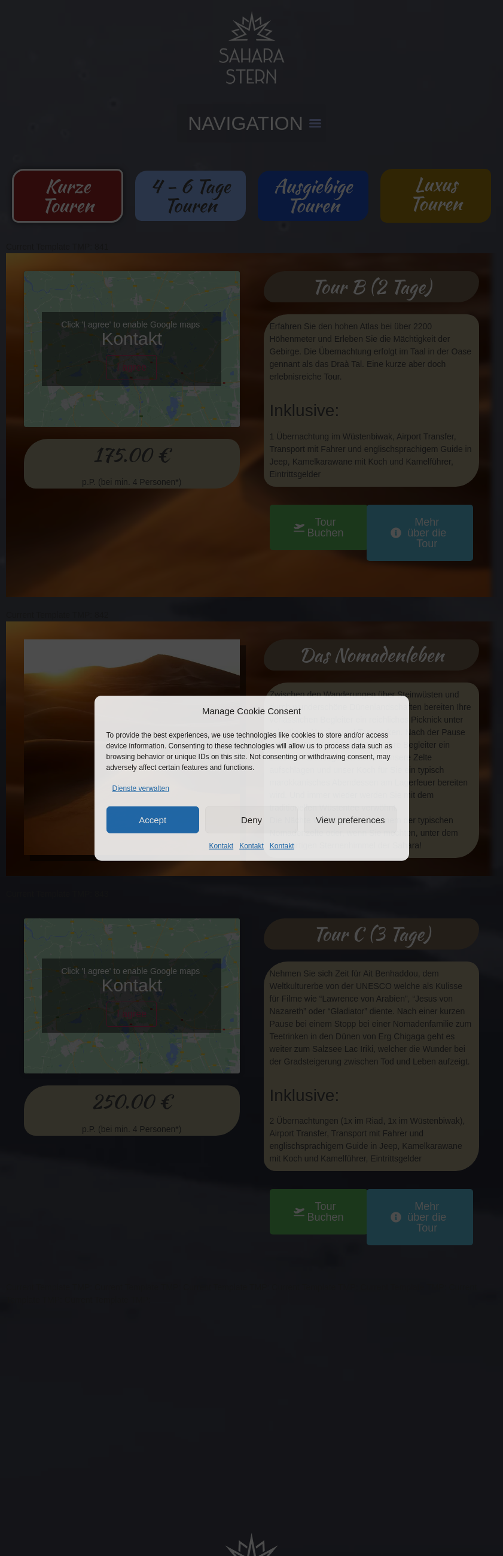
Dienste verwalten (140, 788)
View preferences (350, 819)
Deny (251, 819)
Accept (152, 819)
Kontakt (221, 846)
